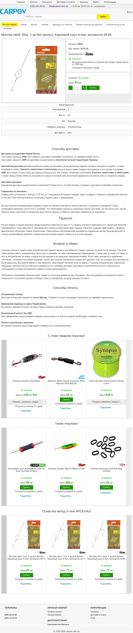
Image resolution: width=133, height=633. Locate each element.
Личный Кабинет (55, 615)
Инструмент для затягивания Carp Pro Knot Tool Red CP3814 (26, 475)
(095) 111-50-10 (11, 618)
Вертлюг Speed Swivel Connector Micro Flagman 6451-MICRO (66, 387)
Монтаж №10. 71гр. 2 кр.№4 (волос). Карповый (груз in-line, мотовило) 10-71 (66, 563)
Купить (93, 88)
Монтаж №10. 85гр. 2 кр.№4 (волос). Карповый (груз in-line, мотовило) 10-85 (106, 563)
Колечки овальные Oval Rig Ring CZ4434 (106, 475)
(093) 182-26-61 (37, 6)
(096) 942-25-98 (11, 615)
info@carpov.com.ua (58, 6)
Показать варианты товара (26, 407)
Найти (103, 16)
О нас (93, 618)
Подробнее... (26, 416)
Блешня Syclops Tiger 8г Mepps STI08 (66, 474)
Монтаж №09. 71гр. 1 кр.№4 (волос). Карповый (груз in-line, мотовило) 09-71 (26, 563)
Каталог (33, 2)
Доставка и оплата (66, 2)
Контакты (47, 2)
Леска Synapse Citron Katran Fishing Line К (106, 387)
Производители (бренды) (58, 624)
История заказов (54, 612)
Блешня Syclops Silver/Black (26, 386)
